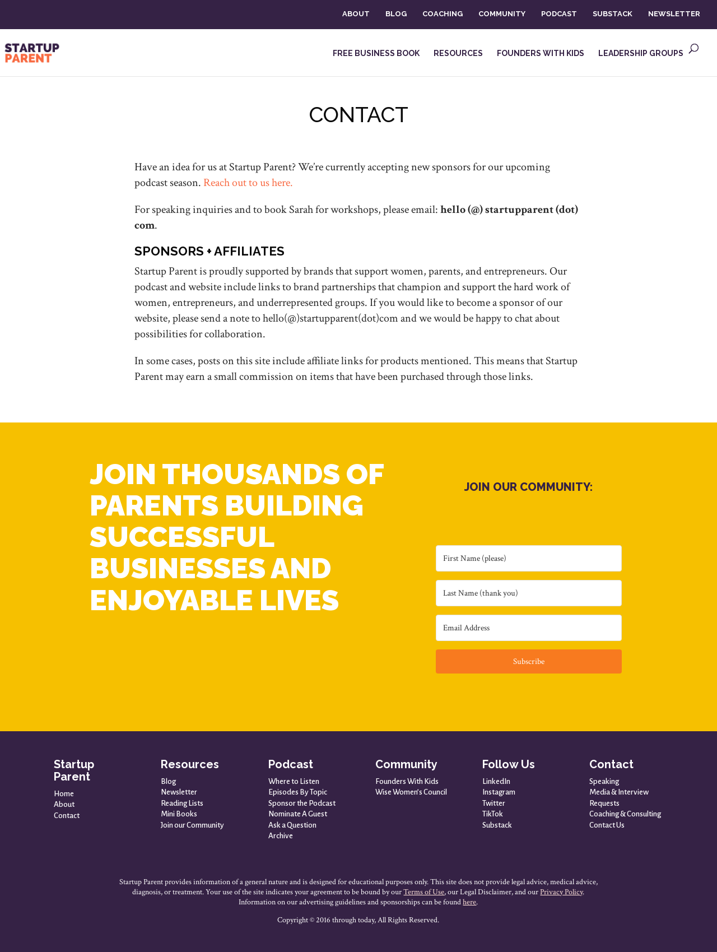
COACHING (442, 14)
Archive (280, 836)
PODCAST (559, 14)
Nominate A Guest (297, 814)
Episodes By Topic (297, 792)
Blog (168, 781)
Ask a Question (292, 825)
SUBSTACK (612, 14)
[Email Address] (529, 628)
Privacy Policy (561, 892)
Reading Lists (182, 803)
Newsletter (179, 792)
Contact (67, 815)
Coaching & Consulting (625, 814)
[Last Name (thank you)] (529, 593)
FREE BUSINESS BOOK (376, 53)
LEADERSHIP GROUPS (640, 53)
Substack (497, 825)
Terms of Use (423, 892)
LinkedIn (496, 781)
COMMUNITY (501, 14)
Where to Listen (293, 781)
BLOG (396, 14)
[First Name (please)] (529, 558)
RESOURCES (458, 53)
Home (64, 794)
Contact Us (607, 825)
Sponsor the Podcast (302, 803)
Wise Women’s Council (411, 792)
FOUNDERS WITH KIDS (540, 53)
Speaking (604, 781)
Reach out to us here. (248, 182)
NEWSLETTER (674, 14)
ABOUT (356, 14)
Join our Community (192, 825)
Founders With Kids (407, 781)
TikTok (492, 814)
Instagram (498, 792)
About (64, 804)
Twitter (493, 803)
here (469, 902)
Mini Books (179, 814)
